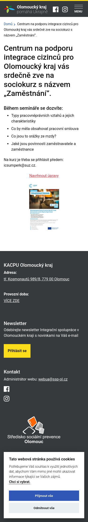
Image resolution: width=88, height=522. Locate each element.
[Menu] (78, 9)
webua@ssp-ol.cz (53, 379)
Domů (8, 24)
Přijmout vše (44, 496)
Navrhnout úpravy (44, 175)
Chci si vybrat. (19, 482)
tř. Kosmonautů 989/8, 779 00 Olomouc (36, 279)
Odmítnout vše (44, 508)
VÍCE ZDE (11, 300)
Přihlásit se (17, 351)
